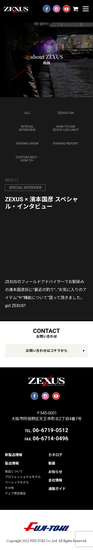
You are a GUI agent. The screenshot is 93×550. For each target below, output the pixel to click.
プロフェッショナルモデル (23, 477)
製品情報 (12, 463)
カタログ (55, 455)
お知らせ (55, 472)
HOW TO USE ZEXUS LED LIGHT (66, 128)
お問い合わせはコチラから (46, 351)
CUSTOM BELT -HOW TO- (27, 158)
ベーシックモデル (17, 482)
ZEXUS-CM (66, 113)
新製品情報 (13, 455)
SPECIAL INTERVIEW (27, 128)
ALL (27, 113)
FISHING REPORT (65, 143)
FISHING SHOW (27, 143)
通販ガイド (57, 489)
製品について (14, 471)
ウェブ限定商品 (15, 493)
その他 (9, 488)
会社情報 (55, 480)
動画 (51, 463)
